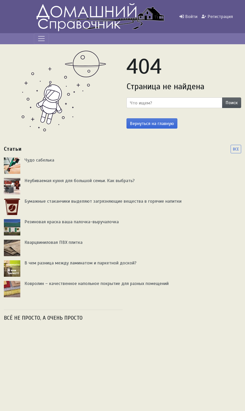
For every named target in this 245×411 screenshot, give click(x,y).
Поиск (231, 102)
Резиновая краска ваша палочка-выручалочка (71, 222)
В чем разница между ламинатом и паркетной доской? (80, 263)
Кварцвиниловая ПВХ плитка (53, 242)
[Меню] (41, 38)
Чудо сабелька (39, 160)
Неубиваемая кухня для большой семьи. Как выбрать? (79, 180)
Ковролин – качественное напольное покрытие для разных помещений (96, 283)
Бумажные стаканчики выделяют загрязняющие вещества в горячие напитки (103, 201)
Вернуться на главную (152, 123)
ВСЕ (236, 149)
